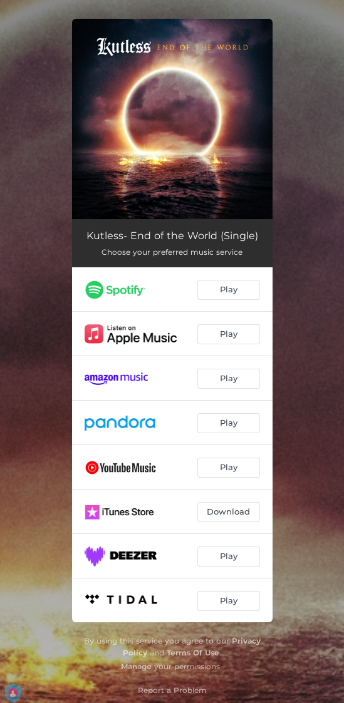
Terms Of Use (193, 652)
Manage (136, 666)
